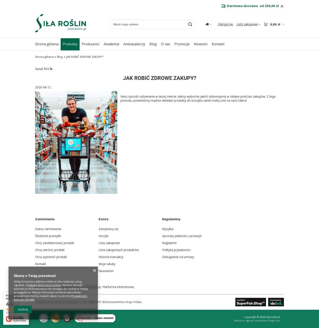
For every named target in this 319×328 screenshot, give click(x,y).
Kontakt (218, 44)
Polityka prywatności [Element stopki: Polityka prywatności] (176, 250)
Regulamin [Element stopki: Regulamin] (169, 243)
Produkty (70, 44)
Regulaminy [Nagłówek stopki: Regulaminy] (171, 219)
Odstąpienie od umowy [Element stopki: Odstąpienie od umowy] (178, 257)
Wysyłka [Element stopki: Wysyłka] (167, 229)
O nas (165, 44)
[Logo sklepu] (60, 23)
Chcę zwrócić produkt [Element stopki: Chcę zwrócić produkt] (50, 250)
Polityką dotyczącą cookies (44, 285)
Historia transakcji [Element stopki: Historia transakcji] (111, 257)
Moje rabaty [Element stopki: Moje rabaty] (107, 264)
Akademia (111, 44)
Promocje (182, 44)
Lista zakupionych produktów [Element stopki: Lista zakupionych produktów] (119, 250)
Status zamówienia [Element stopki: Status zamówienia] (48, 229)
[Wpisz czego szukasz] (152, 24)
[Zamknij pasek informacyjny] (282, 6)
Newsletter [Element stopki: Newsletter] (106, 271)
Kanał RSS (43, 69)
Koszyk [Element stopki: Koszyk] (103, 236)
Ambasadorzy (134, 44)
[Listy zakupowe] (248, 24)
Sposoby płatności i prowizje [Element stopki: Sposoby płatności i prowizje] (182, 236)
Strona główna (47, 44)
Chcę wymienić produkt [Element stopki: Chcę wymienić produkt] (51, 257)
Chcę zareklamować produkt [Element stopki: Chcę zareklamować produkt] (54, 243)
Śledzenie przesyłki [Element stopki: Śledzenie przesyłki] (48, 236)
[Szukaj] (190, 24)
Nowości (200, 44)
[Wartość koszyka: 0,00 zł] (274, 24)
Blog (153, 44)
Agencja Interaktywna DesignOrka (263, 320)
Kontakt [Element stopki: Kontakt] (40, 264)
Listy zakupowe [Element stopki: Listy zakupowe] (109, 243)
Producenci (90, 44)
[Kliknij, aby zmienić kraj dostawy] (208, 24)
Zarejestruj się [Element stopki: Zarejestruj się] (108, 229)
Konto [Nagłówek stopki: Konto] (104, 219)
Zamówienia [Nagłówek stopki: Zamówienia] (44, 219)
